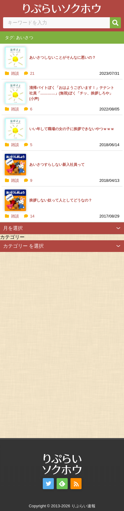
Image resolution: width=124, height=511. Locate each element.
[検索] (115, 22)
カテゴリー (12, 237)
